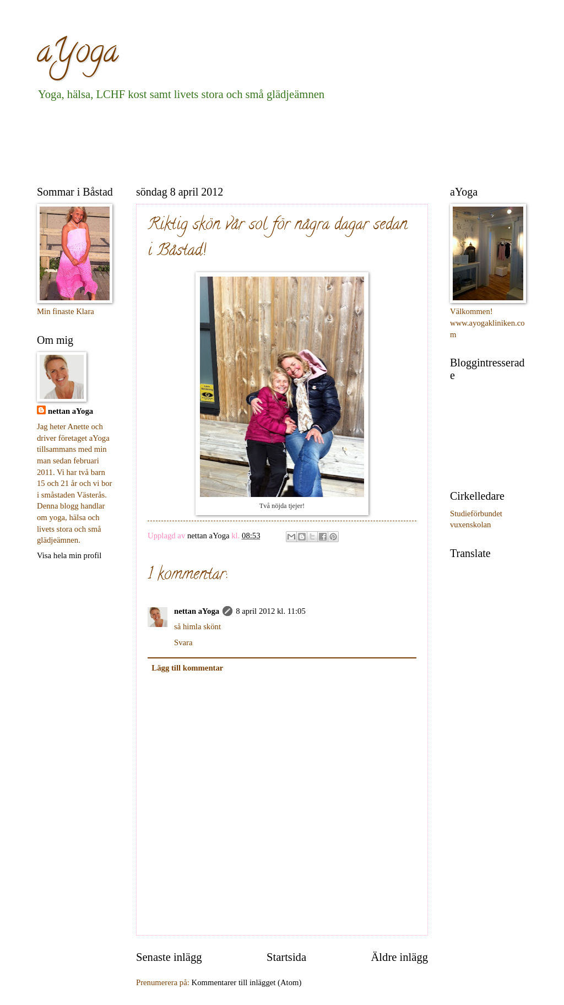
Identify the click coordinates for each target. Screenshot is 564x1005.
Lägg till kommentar (187, 667)
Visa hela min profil (69, 555)
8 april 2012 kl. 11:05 (271, 611)
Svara (183, 642)
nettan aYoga (196, 611)
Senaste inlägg (169, 957)
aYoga (77, 54)
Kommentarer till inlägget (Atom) (247, 982)
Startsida (286, 957)
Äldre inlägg (399, 957)
